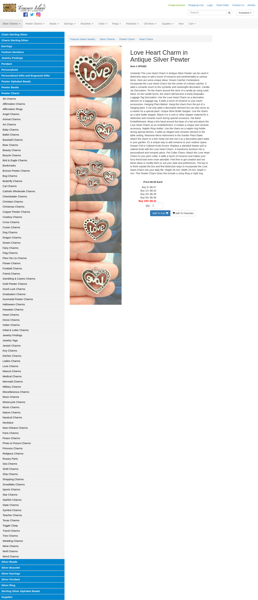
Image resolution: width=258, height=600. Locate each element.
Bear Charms (10, 144)
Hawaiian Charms (13, 309)
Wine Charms (11, 546)
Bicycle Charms (12, 155)
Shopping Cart (196, 5)
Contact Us (238, 5)
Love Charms (10, 366)
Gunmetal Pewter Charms (18, 299)
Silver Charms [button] (11, 23)
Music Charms (11, 407)
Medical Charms (12, 376)
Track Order (222, 5)
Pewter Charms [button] (34, 23)
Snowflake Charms (14, 484)
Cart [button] (192, 23)
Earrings (6, 46)
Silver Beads (9, 561)
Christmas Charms (13, 206)
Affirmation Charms (14, 103)
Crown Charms (11, 227)
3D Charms (9, 98)
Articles (251, 5)
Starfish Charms (12, 499)
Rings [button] (116, 23)
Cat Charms (10, 186)
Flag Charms (10, 252)
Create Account (176, 5)
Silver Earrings (10, 573)
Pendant (6, 63)
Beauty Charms (12, 150)
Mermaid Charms (13, 381)
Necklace (8, 422)
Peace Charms (11, 438)
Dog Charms (10, 232)
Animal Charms (12, 119)
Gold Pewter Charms (15, 283)
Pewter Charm (10, 93)
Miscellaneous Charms (16, 391)
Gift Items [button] (150, 23)
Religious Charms (13, 453)
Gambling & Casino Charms (19, 278)
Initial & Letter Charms (16, 330)
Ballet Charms (11, 134)
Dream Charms (11, 242)
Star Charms (10, 494)
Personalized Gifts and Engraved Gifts (25, 75)
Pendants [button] (132, 23)
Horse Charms (11, 319)
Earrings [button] (70, 23)
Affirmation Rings (13, 109)
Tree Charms (10, 535)
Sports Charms (11, 489)
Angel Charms (11, 114)
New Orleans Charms (15, 427)
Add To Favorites (183, 213)
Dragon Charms (12, 237)
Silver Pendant (10, 579)
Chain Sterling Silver (14, 34)
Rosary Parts (10, 458)
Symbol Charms (12, 510)
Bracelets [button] (87, 23)
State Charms (11, 504)
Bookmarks (9, 165)
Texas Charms (11, 520)
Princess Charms (13, 448)
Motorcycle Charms (14, 402)
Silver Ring (8, 585)
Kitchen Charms (12, 355)
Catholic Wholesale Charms (19, 191)
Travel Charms (11, 530)
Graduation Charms (14, 294)
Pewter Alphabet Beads (16, 81)
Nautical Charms (12, 417)
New (181, 23)
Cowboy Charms (12, 216)
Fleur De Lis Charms (15, 258)
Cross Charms (11, 222)
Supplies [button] (168, 23)
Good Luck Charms (14, 288)
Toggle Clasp (10, 525)
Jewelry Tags (10, 340)
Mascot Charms (12, 371)
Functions (245, 12)
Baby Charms (11, 129)
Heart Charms (11, 314)
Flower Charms (11, 263)
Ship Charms (10, 474)
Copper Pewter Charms (16, 211)
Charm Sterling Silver (15, 40)
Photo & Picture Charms (17, 443)
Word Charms (11, 556)
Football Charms (12, 268)
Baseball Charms (13, 139)
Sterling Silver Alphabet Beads (20, 591)
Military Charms (12, 386)
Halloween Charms (14, 304)
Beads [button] (54, 23)
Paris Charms (11, 432)
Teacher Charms (12, 515)
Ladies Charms (11, 360)
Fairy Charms (10, 247)
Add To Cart (160, 213)
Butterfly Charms (12, 181)
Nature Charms (11, 412)
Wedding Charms (13, 540)
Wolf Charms (10, 551)
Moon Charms (11, 396)
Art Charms (9, 124)
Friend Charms (11, 273)
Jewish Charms (12, 345)
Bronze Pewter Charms (16, 170)
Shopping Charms (13, 479)
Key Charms (10, 350)
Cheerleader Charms (15, 196)
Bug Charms (10, 175)
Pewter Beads (10, 87)
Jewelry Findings (12, 57)
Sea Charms (10, 463)
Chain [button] (102, 23)
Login (210, 5)
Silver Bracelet (10, 567)
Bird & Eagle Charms (15, 160)
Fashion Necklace (12, 52)
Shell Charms (10, 468)
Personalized (9, 69)
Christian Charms (13, 201)
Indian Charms (11, 324)
